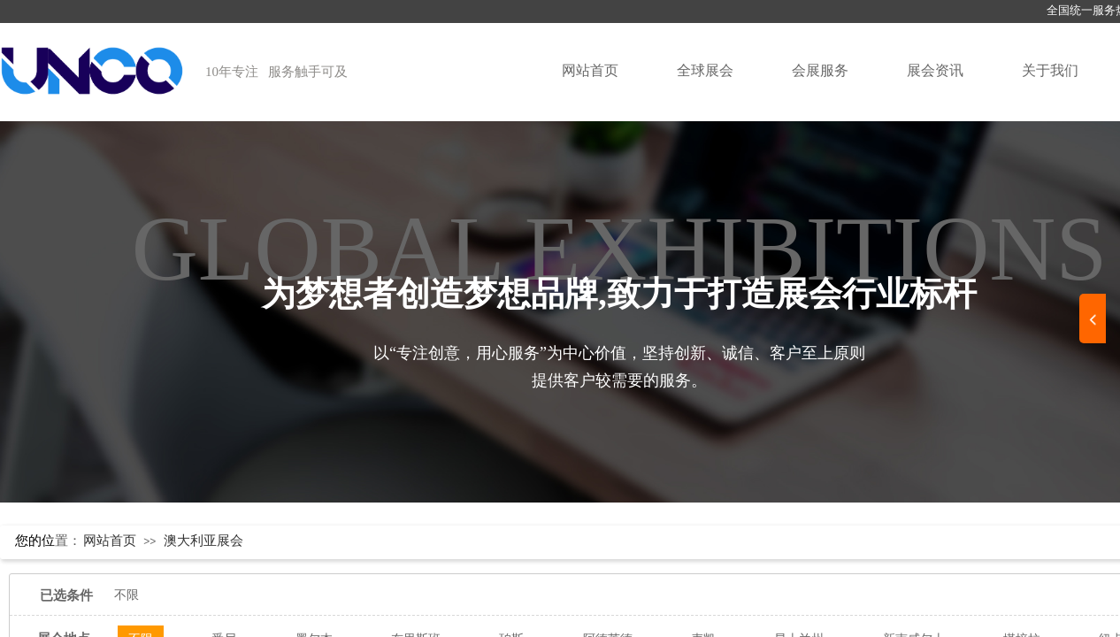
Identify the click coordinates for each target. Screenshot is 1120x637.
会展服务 (820, 70)
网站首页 (590, 70)
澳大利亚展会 (203, 540)
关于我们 (1050, 70)
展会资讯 (935, 70)
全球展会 (705, 70)
